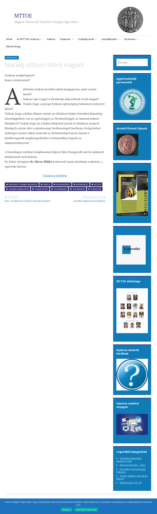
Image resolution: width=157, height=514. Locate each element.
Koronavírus (63, 184)
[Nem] (153, 506)
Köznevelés (82, 184)
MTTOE (23, 15)
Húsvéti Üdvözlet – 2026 (132, 465)
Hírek (9, 39)
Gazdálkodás (109, 39)
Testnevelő (79, 189)
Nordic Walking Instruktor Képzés (132, 477)
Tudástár (65, 39)
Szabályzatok (86, 39)
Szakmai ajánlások (19, 189)
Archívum (129, 39)
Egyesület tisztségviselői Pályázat (131, 471)
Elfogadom (66, 510)
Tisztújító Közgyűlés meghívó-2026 (129, 460)
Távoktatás (41, 189)
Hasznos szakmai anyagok (23, 184)
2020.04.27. (11, 57)
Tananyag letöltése (55, 175)
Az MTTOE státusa (28, 39)
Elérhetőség (13, 46)
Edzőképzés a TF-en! (131, 482)
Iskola (46, 184)
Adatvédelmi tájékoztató (86, 510)
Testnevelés (60, 189)
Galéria (51, 39)
